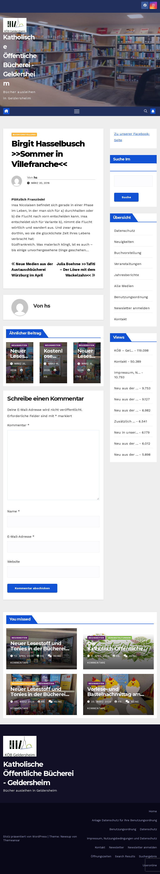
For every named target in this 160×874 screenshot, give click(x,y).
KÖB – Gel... (123, 350)
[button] (145, 111)
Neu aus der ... (126, 388)
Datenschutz (124, 231)
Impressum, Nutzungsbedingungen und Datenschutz (122, 838)
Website (13, 562)
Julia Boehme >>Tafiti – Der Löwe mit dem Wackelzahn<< (75, 269)
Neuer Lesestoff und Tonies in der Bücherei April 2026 (37, 648)
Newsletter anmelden (132, 308)
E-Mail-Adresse (20, 537)
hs (35, 177)
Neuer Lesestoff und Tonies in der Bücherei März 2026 (37, 694)
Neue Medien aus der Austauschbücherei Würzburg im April (32, 269)
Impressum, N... (127, 373)
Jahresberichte (126, 275)
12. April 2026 (24, 656)
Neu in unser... (126, 432)
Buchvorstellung (24, 134)
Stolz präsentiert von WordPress (25, 836)
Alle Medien (124, 286)
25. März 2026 (25, 701)
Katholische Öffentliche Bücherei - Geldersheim (38, 773)
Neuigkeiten (19, 345)
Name (13, 511)
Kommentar (18, 425)
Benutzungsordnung (131, 297)
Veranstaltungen (127, 264)
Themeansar (11, 840)
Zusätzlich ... (124, 421)
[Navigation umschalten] (77, 111)
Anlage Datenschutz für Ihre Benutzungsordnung (124, 820)
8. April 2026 (101, 656)
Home (153, 811)
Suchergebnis (148, 856)
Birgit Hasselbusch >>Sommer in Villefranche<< (48, 154)
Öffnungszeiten (101, 856)
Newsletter (116, 847)
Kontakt (120, 319)
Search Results (125, 856)
